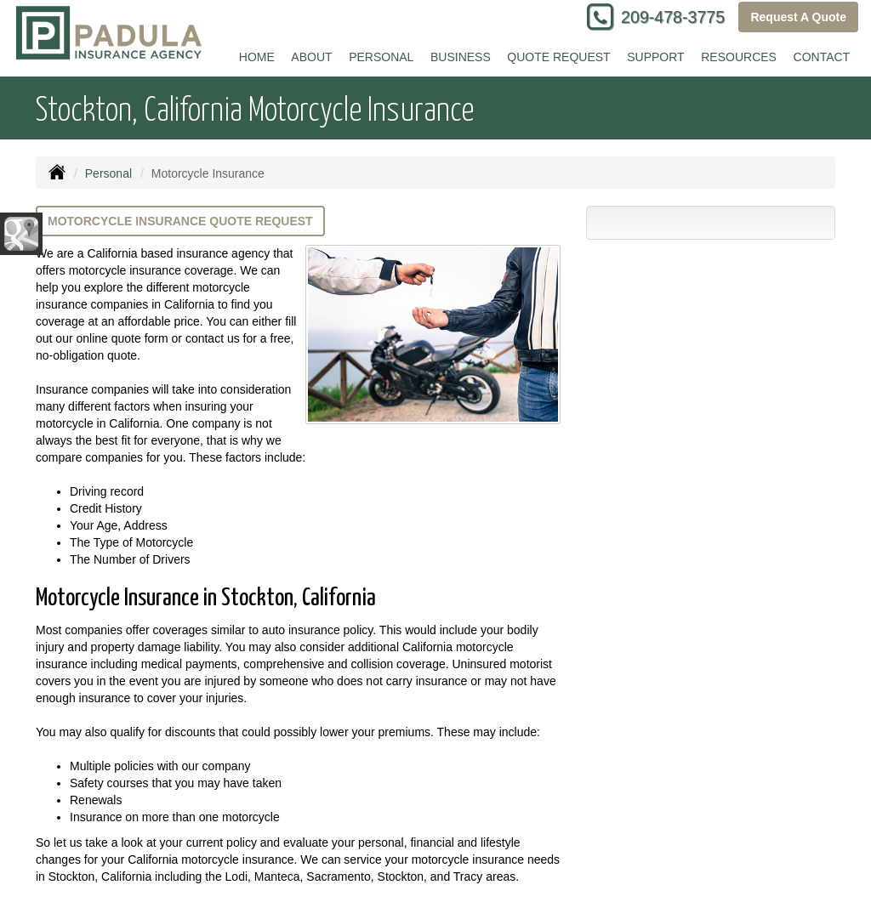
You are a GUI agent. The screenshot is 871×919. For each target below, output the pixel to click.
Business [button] (460, 57)
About (311, 57)
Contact (822, 57)
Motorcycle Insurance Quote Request (180, 221)
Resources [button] (739, 57)
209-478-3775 (673, 17)
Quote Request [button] (558, 57)
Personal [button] (381, 57)
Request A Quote (798, 17)
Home (257, 57)
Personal (108, 173)
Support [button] (655, 57)
